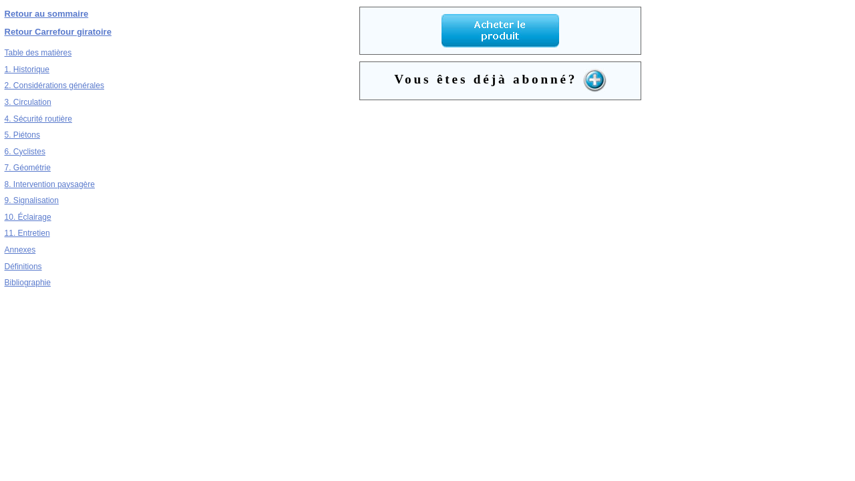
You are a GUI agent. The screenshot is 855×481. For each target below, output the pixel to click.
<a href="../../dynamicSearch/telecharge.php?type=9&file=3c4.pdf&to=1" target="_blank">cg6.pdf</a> (500, 240)
